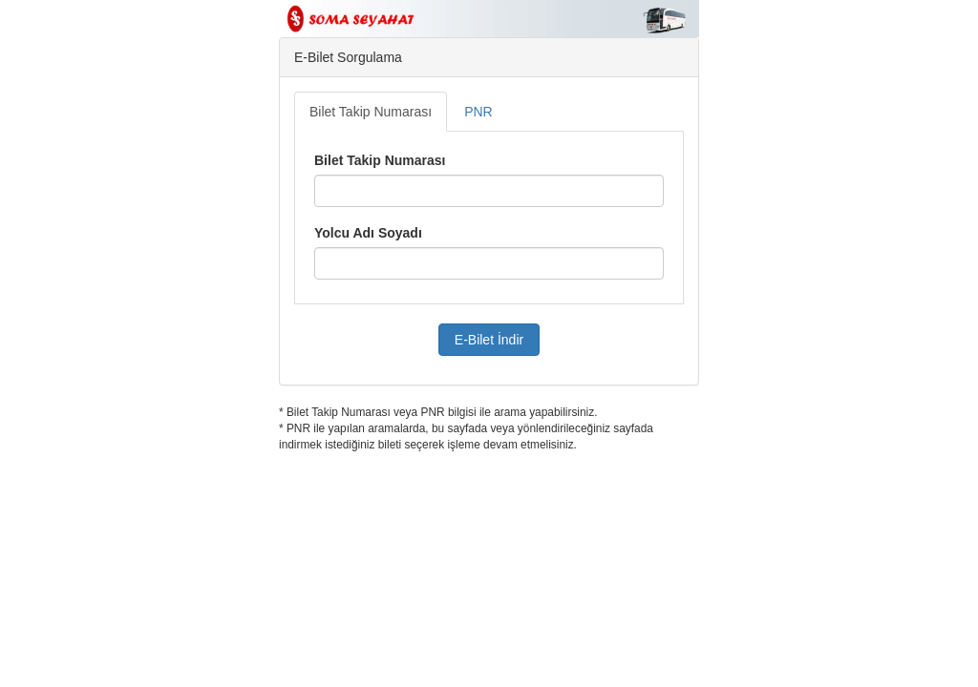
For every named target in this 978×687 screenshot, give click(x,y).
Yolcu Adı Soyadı (368, 232)
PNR (478, 111)
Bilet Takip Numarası (370, 111)
